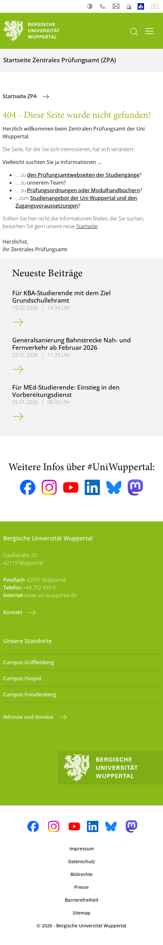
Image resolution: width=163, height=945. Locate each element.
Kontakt (13, 612)
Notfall (129, 6)
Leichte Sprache (142, 6)
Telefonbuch (104, 6)
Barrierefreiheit (81, 900)
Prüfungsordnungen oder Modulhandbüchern (83, 190)
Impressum (81, 849)
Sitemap (81, 913)
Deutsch (156, 6)
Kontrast (91, 6)
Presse (81, 887)
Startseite (87, 226)
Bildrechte (81, 874)
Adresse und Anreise (29, 716)
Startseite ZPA (20, 96)
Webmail (117, 6)
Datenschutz (81, 861)
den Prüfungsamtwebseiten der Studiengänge (83, 174)
